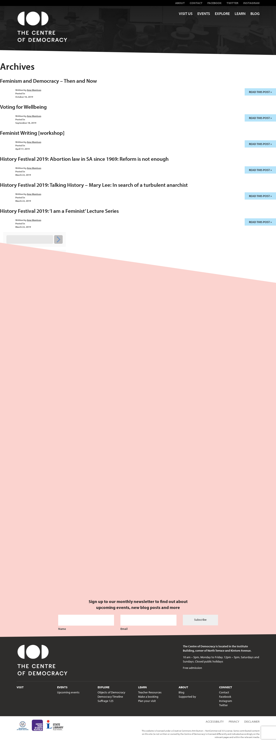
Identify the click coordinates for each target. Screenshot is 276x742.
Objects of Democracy (111, 692)
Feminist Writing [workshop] (32, 132)
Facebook (214, 3)
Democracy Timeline (110, 697)
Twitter (232, 3)
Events (203, 13)
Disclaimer (252, 721)
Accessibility (215, 721)
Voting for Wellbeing (23, 106)
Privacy (234, 721)
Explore (222, 13)
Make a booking (148, 697)
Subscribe (200, 620)
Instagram (251, 3)
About (180, 3)
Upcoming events (68, 692)
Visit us (185, 13)
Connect (225, 687)
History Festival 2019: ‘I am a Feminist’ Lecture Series (59, 210)
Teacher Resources (150, 692)
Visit (20, 687)
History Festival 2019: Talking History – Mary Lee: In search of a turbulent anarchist (94, 184)
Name (62, 628)
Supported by (187, 697)
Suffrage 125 (105, 701)
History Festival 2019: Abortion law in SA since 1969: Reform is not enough (84, 158)
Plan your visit (147, 701)
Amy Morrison (34, 89)
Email (124, 628)
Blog (255, 13)
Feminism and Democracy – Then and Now (48, 80)
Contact (196, 3)
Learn (240, 13)
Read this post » (260, 92)
